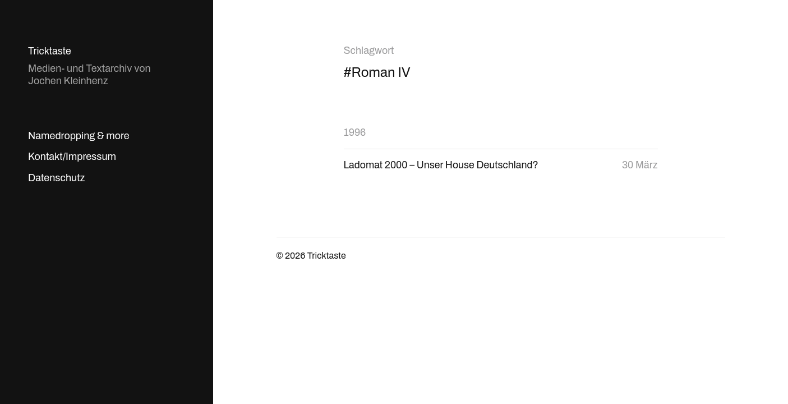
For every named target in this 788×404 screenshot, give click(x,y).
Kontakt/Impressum (72, 156)
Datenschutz (56, 177)
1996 (355, 132)
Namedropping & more (79, 135)
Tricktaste (50, 51)
